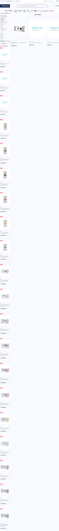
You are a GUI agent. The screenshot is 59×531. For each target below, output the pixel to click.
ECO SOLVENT (15, 11)
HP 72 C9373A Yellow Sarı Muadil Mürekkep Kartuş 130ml (5, 232)
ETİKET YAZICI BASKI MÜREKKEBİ (4, 17)
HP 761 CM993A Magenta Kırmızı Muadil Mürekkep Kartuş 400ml (5, 500)
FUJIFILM (2, 30)
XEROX (2, 38)
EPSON (2, 27)
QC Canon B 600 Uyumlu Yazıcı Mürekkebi (35, 42)
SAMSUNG (2, 37)
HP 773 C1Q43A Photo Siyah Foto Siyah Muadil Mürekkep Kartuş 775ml (5, 354)
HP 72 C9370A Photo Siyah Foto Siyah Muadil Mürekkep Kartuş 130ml (4, 184)
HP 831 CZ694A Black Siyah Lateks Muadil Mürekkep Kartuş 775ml (18, 43)
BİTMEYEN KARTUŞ (4, 22)
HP (1, 134)
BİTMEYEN (7, 11)
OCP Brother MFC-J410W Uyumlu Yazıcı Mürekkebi (4, 87)
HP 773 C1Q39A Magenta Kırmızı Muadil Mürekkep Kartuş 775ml (5, 403)
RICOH (2, 35)
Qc (29, 41)
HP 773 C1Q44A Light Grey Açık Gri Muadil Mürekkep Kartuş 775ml (5, 330)
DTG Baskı (24, 11)
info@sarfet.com (18, 1)
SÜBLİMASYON (20, 11)
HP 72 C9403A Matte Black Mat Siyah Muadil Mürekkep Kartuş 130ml (5, 159)
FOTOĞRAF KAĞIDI (3, 28)
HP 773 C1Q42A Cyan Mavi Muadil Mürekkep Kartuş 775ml (5, 451)
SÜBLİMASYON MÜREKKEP (3, 20)
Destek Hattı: (7, 1)
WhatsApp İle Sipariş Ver (49, 1)
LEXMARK (2, 33)
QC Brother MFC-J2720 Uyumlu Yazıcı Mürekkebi (5, 64)
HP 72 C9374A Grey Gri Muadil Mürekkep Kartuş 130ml (5, 135)
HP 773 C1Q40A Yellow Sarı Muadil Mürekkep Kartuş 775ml (5, 428)
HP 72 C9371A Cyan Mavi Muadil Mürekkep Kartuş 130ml (5, 256)
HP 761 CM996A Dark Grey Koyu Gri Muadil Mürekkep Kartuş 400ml (4, 524)
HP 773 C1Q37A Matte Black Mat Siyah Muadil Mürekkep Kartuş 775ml (5, 280)
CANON (2, 25)
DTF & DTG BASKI (3, 15)
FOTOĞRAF (33, 11)
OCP (1, 86)
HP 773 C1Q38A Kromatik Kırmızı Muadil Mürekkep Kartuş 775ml (5, 379)
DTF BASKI (11, 11)
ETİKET (29, 11)
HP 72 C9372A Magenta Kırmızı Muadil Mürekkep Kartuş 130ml (5, 208)
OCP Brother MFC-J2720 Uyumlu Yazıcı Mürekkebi (4, 111)
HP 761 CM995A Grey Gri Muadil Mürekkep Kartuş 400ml (5, 475)
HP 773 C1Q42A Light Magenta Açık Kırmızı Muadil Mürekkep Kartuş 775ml (5, 305)
